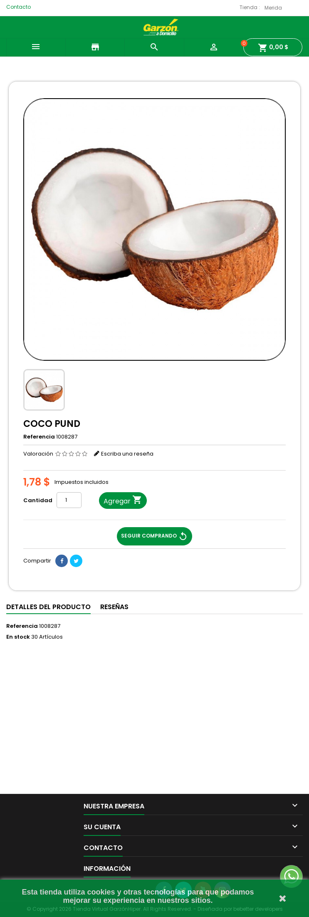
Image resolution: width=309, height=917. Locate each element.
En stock (18, 637)
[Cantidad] (69, 500)
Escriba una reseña (127, 454)
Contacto (18, 6)
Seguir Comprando (154, 536)
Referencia (39, 437)
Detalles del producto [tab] (48, 607)
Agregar (123, 501)
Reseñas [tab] (114, 607)
